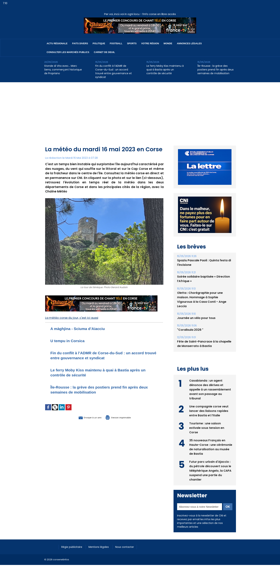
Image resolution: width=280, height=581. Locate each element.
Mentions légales (102, 546)
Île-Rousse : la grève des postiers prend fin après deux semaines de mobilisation (215, 69)
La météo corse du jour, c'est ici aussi (74, 318)
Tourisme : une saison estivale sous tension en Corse (206, 427)
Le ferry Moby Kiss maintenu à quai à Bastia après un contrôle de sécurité (165, 69)
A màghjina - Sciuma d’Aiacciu (81, 328)
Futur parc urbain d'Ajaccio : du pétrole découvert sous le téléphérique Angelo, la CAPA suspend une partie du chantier (210, 470)
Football (116, 43)
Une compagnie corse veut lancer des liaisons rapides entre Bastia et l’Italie (209, 410)
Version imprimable (123, 417)
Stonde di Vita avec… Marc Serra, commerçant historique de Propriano (63, 69)
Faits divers (80, 43)
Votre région (150, 43)
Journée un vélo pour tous (196, 318)
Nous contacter (130, 546)
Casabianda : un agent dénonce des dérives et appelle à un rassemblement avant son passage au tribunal (210, 389)
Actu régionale (57, 43)
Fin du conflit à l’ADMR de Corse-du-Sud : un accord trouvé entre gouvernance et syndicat (113, 71)
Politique (99, 43)
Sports (131, 43)
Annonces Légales (189, 43)
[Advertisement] (140, 109)
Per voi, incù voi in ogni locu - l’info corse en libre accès (140, 14)
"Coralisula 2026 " (190, 330)
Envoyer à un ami (84, 417)
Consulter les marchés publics (68, 52)
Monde (168, 43)
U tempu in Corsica (70, 340)
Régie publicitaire (73, 546)
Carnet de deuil (104, 52)
